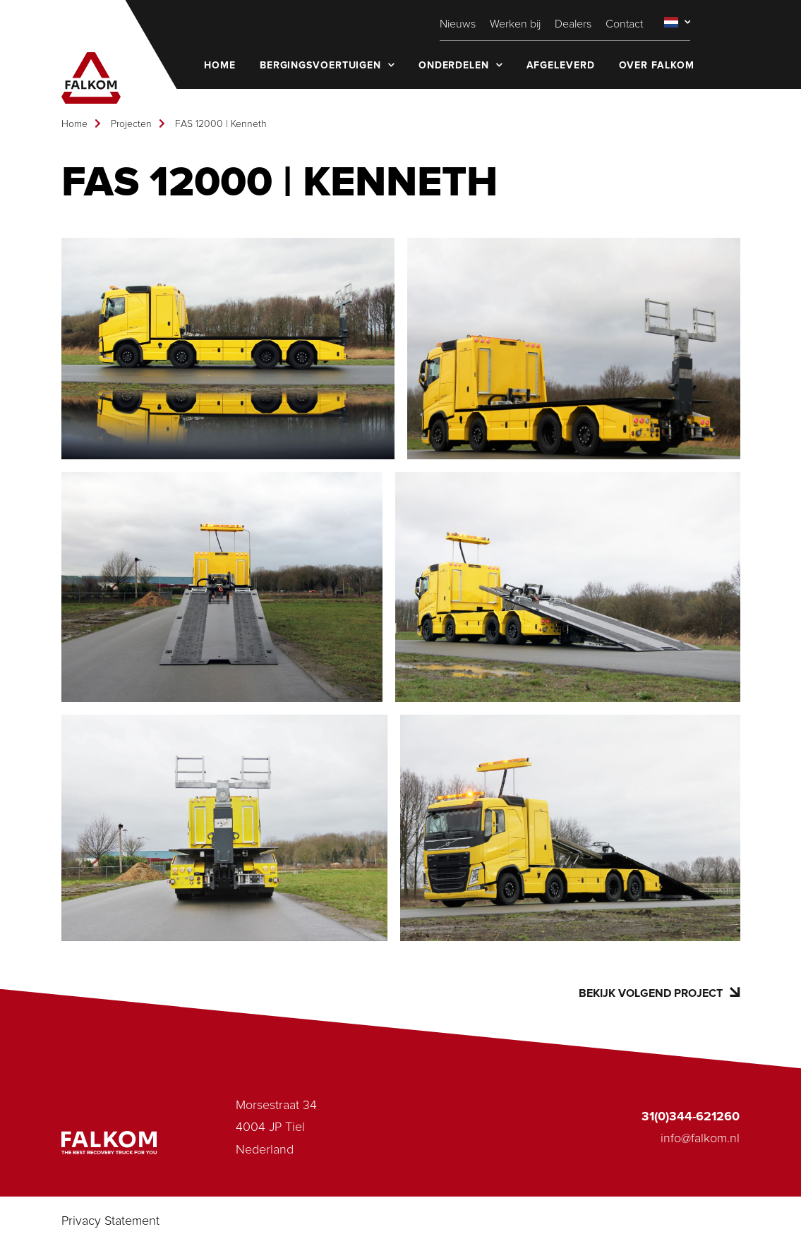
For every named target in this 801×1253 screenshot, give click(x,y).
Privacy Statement (110, 1221)
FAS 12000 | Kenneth (221, 124)
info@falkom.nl (700, 1138)
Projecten (131, 124)
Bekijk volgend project (659, 993)
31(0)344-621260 (691, 1116)
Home (74, 124)
